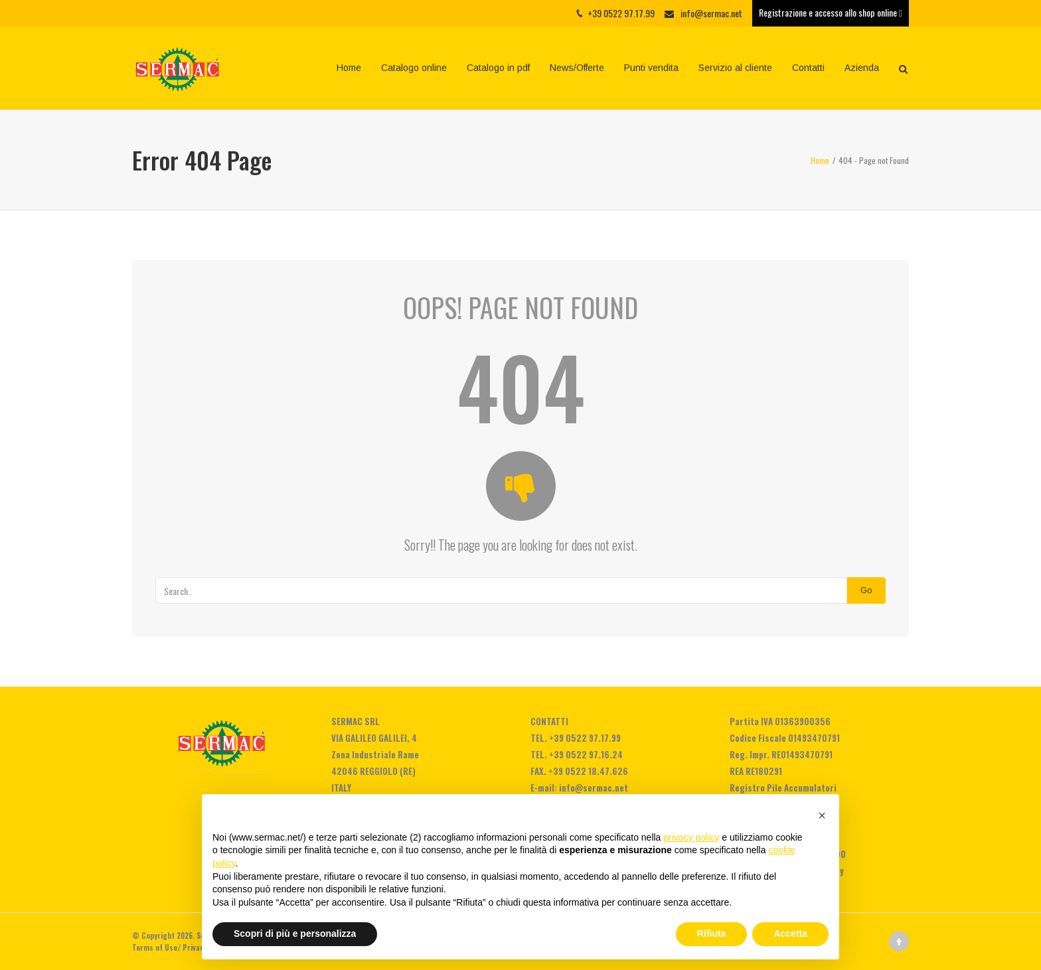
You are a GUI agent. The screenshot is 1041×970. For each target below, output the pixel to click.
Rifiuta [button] (711, 933)
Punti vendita (651, 67)
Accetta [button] (790, 933)
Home (349, 67)
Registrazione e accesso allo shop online (830, 12)
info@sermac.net (711, 13)
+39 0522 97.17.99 (585, 737)
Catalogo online (414, 67)
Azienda (861, 67)
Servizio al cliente (735, 67)
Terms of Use (154, 947)
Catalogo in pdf (498, 67)
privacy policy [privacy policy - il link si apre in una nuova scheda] (691, 837)
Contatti (808, 67)
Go (866, 590)
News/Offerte (577, 67)
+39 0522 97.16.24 (586, 754)
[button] (822, 815)
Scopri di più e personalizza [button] (295, 933)
